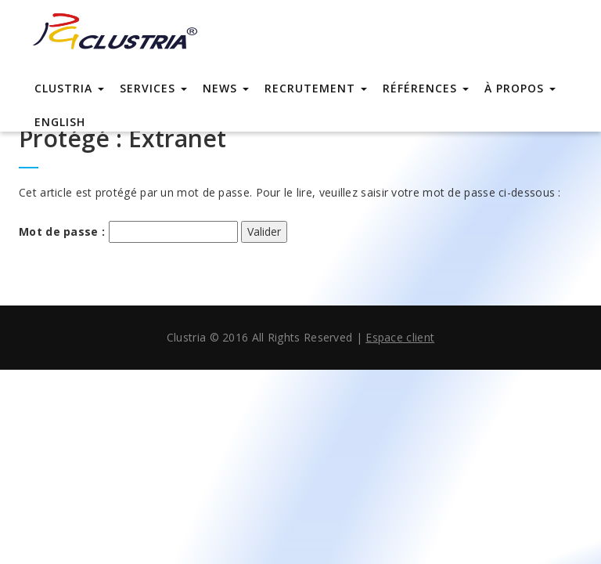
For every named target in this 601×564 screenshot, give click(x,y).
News (226, 88)
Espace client (399, 337)
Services (153, 88)
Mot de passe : (128, 232)
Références (426, 88)
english (59, 121)
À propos (520, 88)
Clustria (69, 88)
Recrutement (316, 88)
